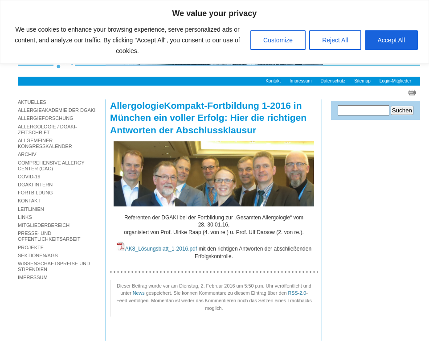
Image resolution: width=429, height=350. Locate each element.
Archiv (27, 154)
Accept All (391, 40)
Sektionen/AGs (38, 255)
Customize (278, 40)
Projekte (31, 247)
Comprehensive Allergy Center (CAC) (51, 165)
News (139, 293)
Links (25, 217)
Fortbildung (35, 192)
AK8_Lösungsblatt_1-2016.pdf (161, 249)
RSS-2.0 (297, 293)
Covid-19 (29, 176)
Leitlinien (31, 209)
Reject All (335, 40)
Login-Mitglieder (395, 80)
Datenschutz (333, 80)
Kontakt (273, 80)
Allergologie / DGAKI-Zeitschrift (47, 129)
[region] (214, 32)
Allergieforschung (46, 118)
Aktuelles (32, 102)
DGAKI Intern (35, 184)
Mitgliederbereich (43, 225)
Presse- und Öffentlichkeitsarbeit (49, 236)
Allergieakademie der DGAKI (56, 110)
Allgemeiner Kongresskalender (45, 143)
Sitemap (362, 80)
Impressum (300, 80)
